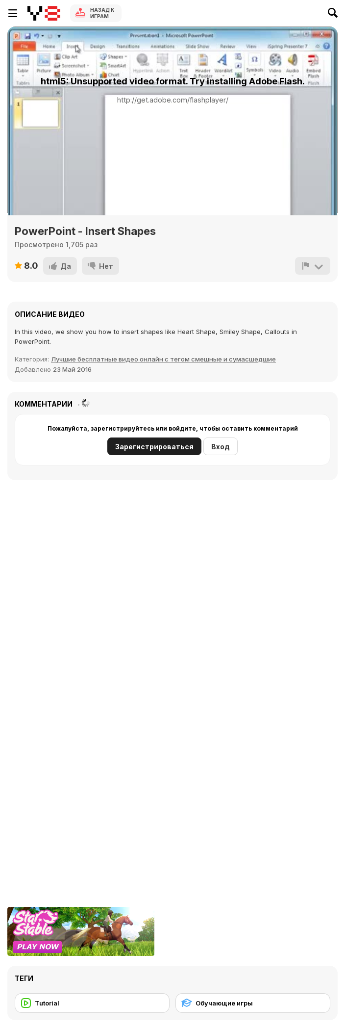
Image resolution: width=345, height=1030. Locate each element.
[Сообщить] (312, 266)
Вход (220, 446)
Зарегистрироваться (154, 446)
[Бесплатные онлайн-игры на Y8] (43, 13)
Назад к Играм (102, 13)
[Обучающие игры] (252, 1003)
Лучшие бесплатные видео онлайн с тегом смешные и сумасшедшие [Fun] (163, 359)
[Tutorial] (92, 1003)
